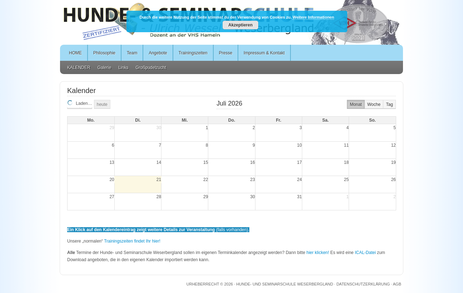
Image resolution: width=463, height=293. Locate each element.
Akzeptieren (240, 25)
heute (102, 104)
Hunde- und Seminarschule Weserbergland (284, 284)
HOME (75, 52)
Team (132, 52)
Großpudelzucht (150, 67)
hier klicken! (318, 252)
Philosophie (104, 52)
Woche (373, 104)
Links (123, 67)
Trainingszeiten (193, 52)
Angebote (158, 52)
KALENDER (78, 67)
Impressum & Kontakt (264, 52)
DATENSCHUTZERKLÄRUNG (363, 284)
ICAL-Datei (365, 252)
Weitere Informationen (313, 17)
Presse (225, 52)
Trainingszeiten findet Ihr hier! (132, 241)
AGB (397, 284)
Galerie (104, 67)
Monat (356, 104)
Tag (389, 104)
